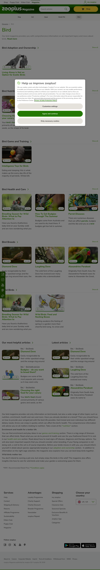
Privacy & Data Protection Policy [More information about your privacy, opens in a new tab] (46, 100)
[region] (50, 102)
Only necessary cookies (50, 121)
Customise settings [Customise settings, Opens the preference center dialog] (50, 106)
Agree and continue (50, 113)
